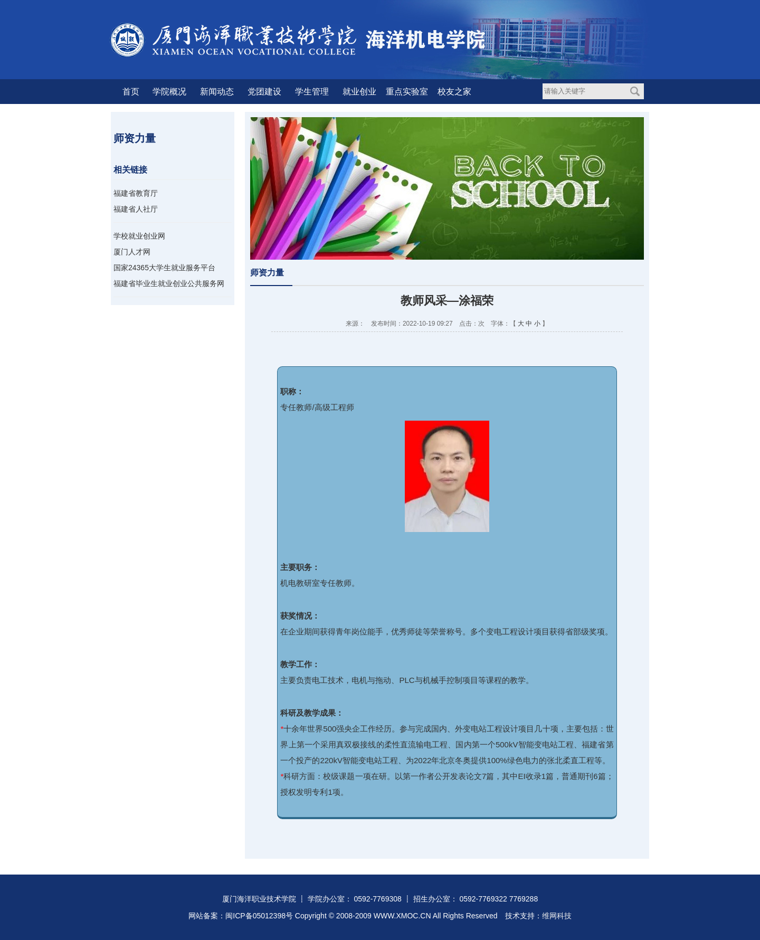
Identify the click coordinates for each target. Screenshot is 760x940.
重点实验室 (407, 91)
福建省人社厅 (135, 209)
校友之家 (454, 91)
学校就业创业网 (139, 236)
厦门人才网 (131, 252)
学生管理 (312, 91)
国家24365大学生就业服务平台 (164, 267)
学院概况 (169, 91)
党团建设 (264, 91)
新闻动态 (217, 91)
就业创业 (359, 91)
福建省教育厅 (135, 193)
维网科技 (557, 915)
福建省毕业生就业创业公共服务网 (168, 283)
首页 (130, 91)
